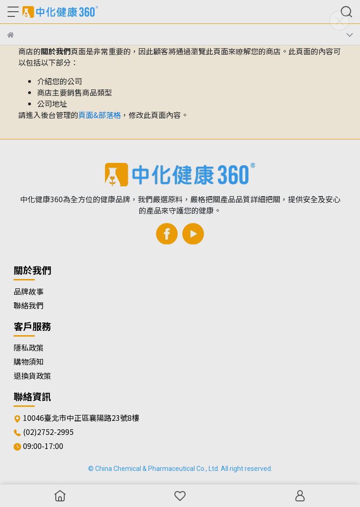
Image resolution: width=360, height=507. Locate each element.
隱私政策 (29, 347)
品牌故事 (29, 291)
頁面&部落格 (99, 114)
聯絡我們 (29, 305)
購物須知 (29, 361)
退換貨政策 (32, 375)
